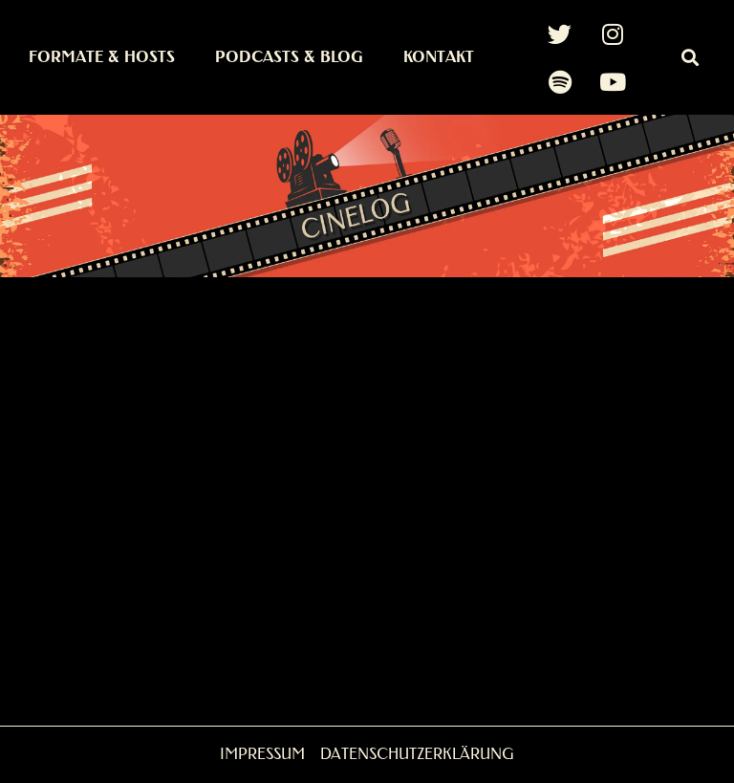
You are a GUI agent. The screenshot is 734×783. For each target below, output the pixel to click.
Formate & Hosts (102, 57)
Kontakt (438, 57)
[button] (689, 58)
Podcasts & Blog (289, 57)
